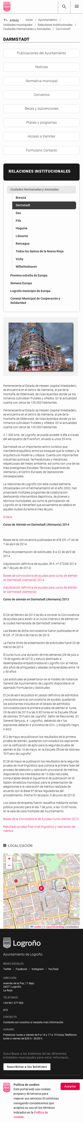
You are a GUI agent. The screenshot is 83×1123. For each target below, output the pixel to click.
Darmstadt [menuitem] (23, 205)
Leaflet (35, 926)
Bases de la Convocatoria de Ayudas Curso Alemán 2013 (41, 819)
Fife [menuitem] (18, 220)
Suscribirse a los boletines (27, 1066)
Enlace (7, 517)
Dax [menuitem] (18, 213)
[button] (41, 888)
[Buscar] (64, 6)
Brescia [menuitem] (21, 197)
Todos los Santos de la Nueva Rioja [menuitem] (40, 251)
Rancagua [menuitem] (23, 243)
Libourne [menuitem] (22, 236)
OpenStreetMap (55, 926)
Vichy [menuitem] (19, 259)
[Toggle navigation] (77, 6)
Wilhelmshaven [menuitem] (26, 266)
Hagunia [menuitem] (21, 228)
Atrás (11, 20)
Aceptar (70, 1089)
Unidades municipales (22, 1082)
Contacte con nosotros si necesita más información (33, 1022)
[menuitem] (41, 190)
